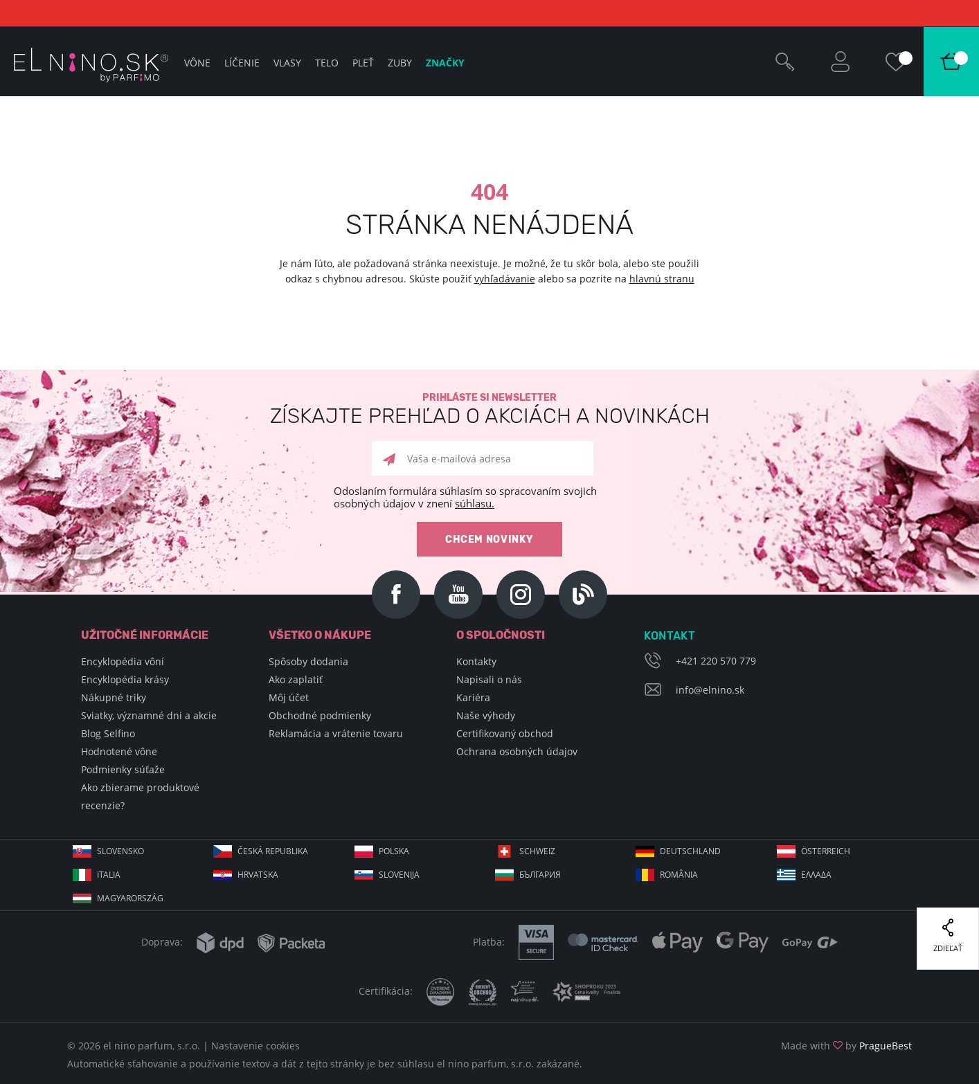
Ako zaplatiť (296, 679)
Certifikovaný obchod (504, 733)
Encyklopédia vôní (122, 661)
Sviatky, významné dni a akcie (149, 715)
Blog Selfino (108, 733)
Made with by (846, 1045)
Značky (445, 62)
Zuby (400, 62)
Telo (327, 62)
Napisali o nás (489, 679)
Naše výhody (485, 715)
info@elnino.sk (710, 689)
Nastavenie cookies (255, 1045)
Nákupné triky (113, 697)
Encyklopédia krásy (125, 679)
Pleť (363, 62)
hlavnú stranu (661, 278)
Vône (197, 62)
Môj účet (289, 697)
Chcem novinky (489, 539)
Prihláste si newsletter (489, 409)
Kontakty (476, 661)
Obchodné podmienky (320, 715)
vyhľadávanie (504, 278)
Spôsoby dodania (308, 661)
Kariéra (473, 697)
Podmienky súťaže (123, 769)
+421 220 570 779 (716, 660)
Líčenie (242, 62)
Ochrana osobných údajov (516, 751)
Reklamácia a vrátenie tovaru (336, 733)
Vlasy (287, 62)
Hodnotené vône (119, 751)
